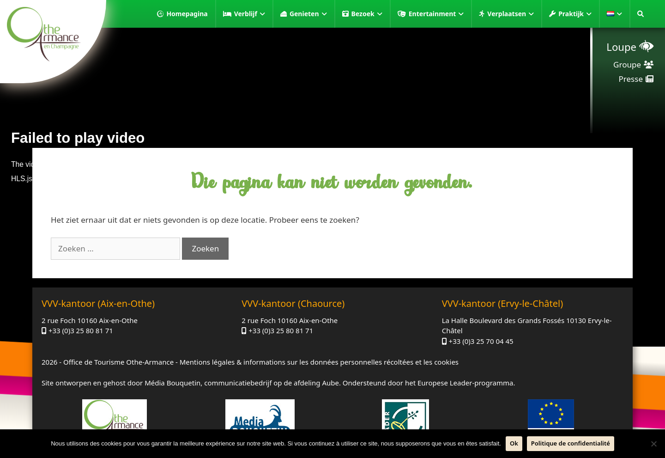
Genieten (308, 14)
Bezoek (366, 14)
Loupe (621, 47)
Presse (631, 78)
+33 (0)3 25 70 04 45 (481, 341)
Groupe (627, 64)
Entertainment (436, 14)
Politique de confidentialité (570, 443)
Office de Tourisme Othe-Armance (118, 361)
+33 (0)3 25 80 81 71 (80, 330)
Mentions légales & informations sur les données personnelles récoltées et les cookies (319, 361)
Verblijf (249, 14)
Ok (514, 443)
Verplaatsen (510, 14)
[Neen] (653, 443)
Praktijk (575, 14)
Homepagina (186, 13)
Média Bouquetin (172, 382)
